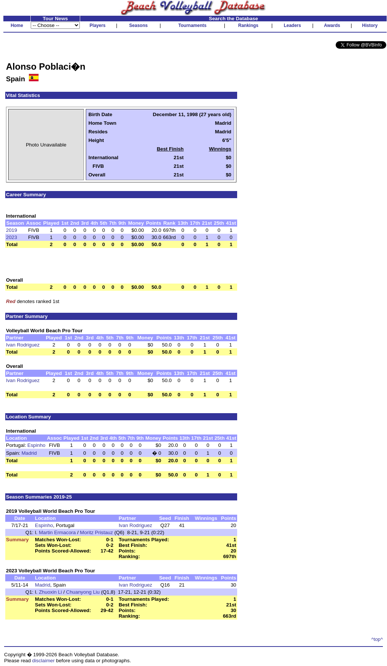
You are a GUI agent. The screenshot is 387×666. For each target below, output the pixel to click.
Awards (332, 25)
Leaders (292, 25)
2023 (11, 237)
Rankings (248, 25)
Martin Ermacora (57, 532)
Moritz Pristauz (96, 532)
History (370, 25)
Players (98, 25)
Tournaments (192, 25)
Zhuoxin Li (50, 592)
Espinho (36, 445)
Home (16, 25)
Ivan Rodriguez (23, 345)
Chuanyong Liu (83, 592)
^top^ (377, 639)
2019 (11, 230)
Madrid (29, 453)
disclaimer (43, 660)
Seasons (138, 25)
